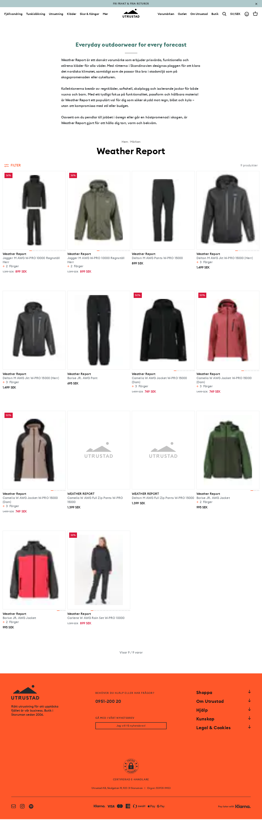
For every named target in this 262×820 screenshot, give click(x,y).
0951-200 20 (108, 701)
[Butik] (215, 16)
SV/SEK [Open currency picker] (235, 16)
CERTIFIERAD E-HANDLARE (131, 780)
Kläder (71, 16)
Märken (135, 142)
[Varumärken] (166, 16)
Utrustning (56, 16)
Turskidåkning (35, 16)
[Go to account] (246, 16)
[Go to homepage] (131, 15)
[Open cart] (255, 15)
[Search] (224, 16)
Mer (105, 16)
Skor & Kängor (89, 16)
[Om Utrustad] (199, 16)
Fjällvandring (13, 16)
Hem (125, 142)
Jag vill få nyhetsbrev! (131, 726)
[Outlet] (182, 16)
